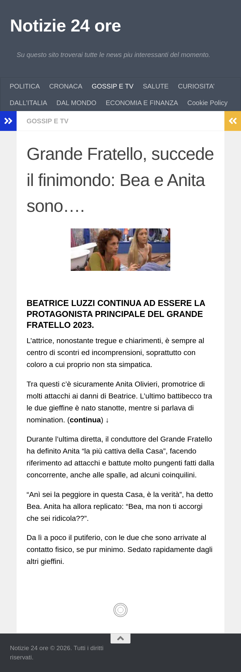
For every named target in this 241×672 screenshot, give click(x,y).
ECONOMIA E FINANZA (142, 102)
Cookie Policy (207, 102)
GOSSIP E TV (112, 86)
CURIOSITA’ (196, 86)
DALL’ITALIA (28, 102)
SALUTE (156, 86)
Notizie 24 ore (65, 25)
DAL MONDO (76, 102)
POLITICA (25, 86)
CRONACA (65, 86)
